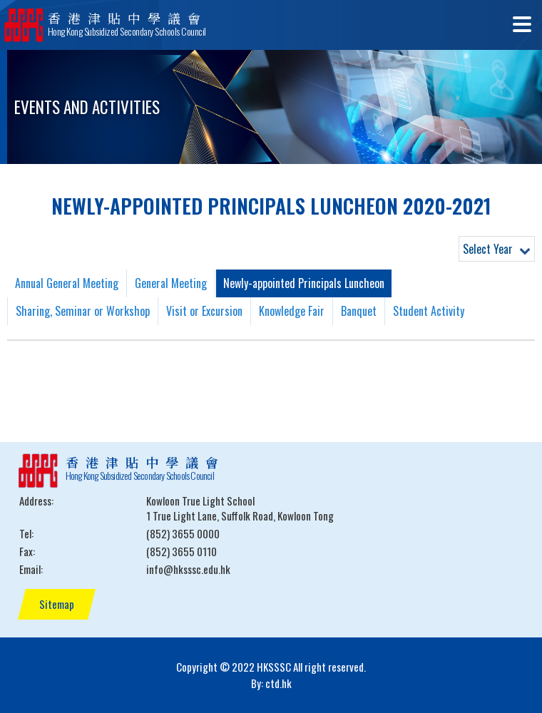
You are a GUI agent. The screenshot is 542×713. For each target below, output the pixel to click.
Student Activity (428, 310)
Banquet (359, 310)
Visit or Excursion (204, 310)
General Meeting (171, 283)
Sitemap (56, 604)
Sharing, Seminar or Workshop (83, 310)
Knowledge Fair (291, 310)
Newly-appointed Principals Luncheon (303, 283)
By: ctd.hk (271, 683)
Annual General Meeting (66, 283)
